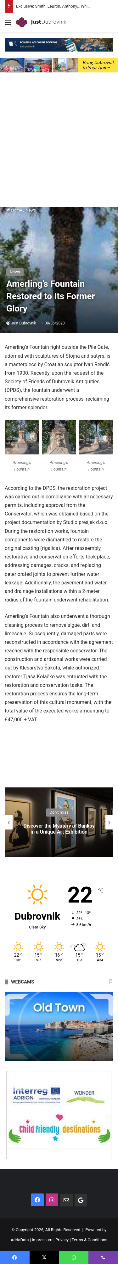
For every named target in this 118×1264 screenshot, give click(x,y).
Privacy (62, 1239)
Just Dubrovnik (23, 323)
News (31, 210)
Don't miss (58, 812)
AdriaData (20, 1239)
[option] (59, 822)
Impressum (42, 1239)
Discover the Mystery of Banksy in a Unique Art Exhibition (58, 829)
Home (14, 210)
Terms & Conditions (89, 1239)
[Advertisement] (59, 141)
